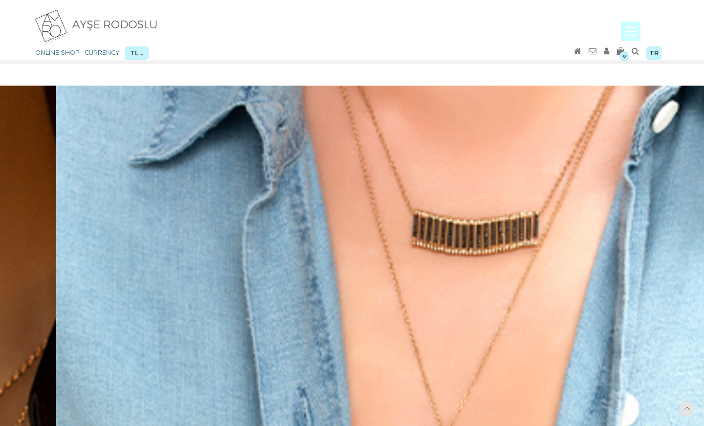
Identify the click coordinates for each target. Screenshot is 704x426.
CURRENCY (102, 52)
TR (654, 53)
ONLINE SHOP (57, 52)
